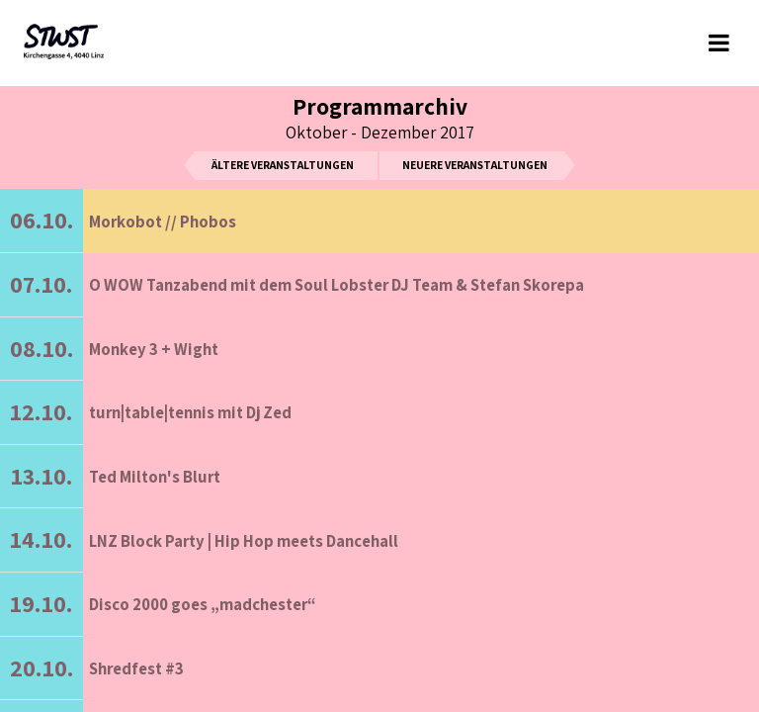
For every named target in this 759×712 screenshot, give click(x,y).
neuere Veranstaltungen (475, 164)
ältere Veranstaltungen (282, 164)
